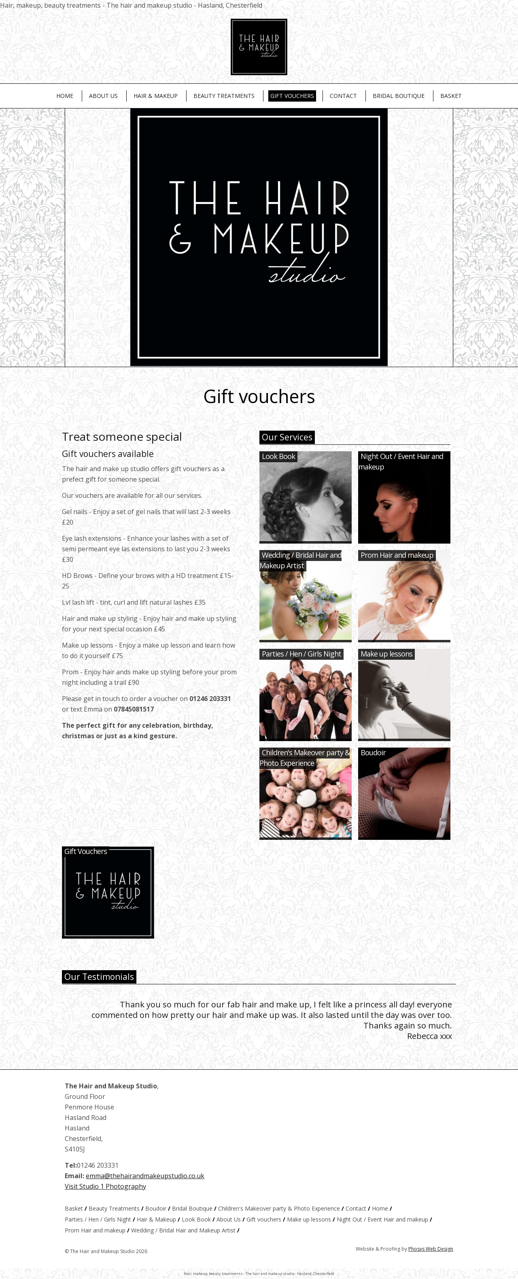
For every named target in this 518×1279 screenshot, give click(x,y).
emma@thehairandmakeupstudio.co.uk (145, 1175)
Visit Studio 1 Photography (105, 1186)
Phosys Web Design (430, 1248)
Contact (343, 96)
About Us (103, 96)
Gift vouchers (292, 96)
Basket (451, 96)
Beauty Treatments (224, 96)
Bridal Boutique (399, 96)
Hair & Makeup (156, 96)
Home (64, 96)
